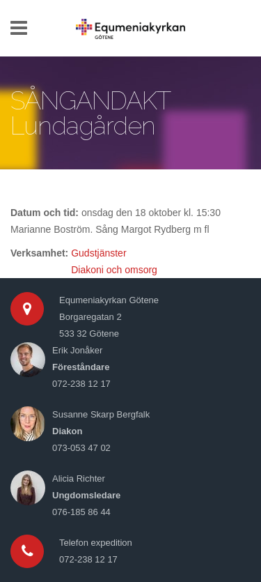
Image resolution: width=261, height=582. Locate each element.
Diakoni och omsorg (114, 269)
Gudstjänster (98, 253)
